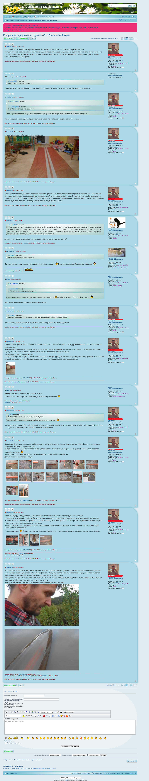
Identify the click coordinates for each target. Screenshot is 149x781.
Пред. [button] (119, 39)
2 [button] (124, 38)
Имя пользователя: (10, 695)
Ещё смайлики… (9, 741)
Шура (109, 276)
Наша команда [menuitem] (97, 773)
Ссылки (9, 16)
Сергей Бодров (13, 101)
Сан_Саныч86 (112, 258)
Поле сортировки (74, 755)
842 (116, 263)
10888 (116, 62)
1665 (116, 234)
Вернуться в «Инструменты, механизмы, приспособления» (24, 760)
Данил (110, 387)
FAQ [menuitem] (25, 16)
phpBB (66, 780)
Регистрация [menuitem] (126, 16)
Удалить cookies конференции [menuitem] (114, 773)
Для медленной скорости (128, 20)
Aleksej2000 (111, 56)
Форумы (14, 773)
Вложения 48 (22, 38)
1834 (116, 281)
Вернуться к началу (135, 70)
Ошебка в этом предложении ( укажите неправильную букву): (14, 700)
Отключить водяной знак (13, 743)
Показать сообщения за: (47, 755)
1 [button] (122, 38)
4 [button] (129, 38)
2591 (116, 392)
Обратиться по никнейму (115, 58)
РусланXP (111, 229)
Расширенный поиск (134, 5)
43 (122, 60)
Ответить (8, 38)
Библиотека (17, 16)
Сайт (7, 773)
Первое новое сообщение (98, 38)
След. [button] (135, 39)
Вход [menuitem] (134, 16)
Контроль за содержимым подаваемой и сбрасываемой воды (36, 35)
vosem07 (44, 675)
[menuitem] (31, 16)
